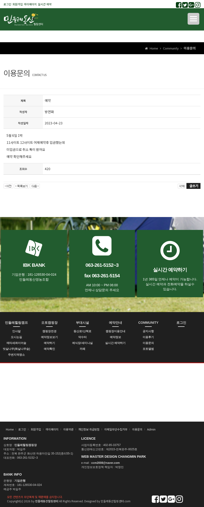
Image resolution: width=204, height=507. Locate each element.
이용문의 (148, 343)
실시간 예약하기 (115, 343)
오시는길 (16, 337)
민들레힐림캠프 (16, 322)
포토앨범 (148, 349)
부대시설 (82, 322)
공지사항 (148, 331)
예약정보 (115, 337)
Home (10, 429)
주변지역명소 (16, 354)
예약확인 (49, 349)
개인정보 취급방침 (89, 429)
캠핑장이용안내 (115, 331)
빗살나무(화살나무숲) (16, 349)
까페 (82, 349)
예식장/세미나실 (82, 343)
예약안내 (115, 322)
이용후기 (148, 337)
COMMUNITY (148, 322)
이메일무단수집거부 (115, 429)
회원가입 (17, 4)
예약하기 (49, 343)
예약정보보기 (49, 337)
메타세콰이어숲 (16, 343)
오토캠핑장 (49, 322)
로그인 (7, 4)
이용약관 (68, 429)
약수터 (82, 337)
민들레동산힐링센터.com (115, 501)
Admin (151, 429)
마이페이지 (30, 4)
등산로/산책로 (82, 331)
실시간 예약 (45, 4)
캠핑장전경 (49, 331)
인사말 (16, 331)
